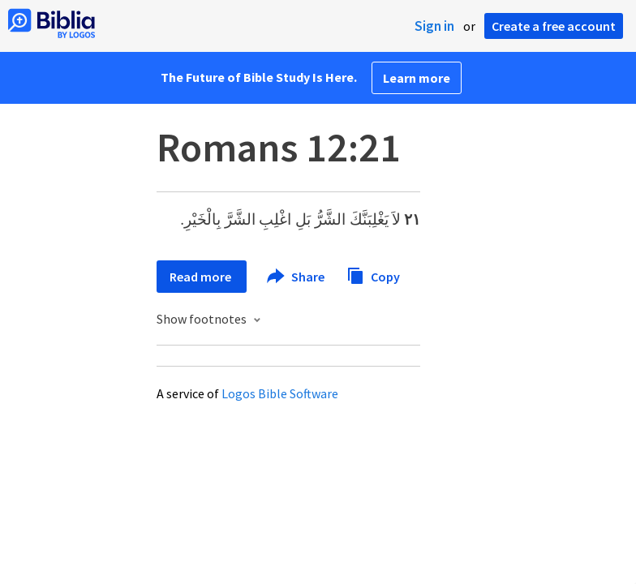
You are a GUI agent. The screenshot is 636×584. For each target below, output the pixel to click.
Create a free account (554, 26)
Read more (202, 276)
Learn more (416, 78)
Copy (373, 274)
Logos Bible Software (279, 393)
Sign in (434, 26)
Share (296, 276)
